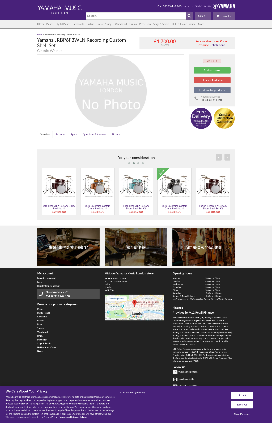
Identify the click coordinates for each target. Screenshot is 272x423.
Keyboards (78, 24)
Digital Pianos (63, 24)
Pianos (49, 24)
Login (39, 282)
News (39, 351)
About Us (188, 6)
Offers (40, 24)
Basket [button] (223, 16)
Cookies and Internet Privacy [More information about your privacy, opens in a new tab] (73, 417)
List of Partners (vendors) (132, 392)
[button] (203, 16)
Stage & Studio (161, 24)
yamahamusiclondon (188, 371)
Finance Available (212, 80)
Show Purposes (242, 414)
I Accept (242, 395)
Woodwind (121, 24)
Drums (133, 24)
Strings (108, 24)
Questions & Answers (94, 134)
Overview (45, 134)
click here (218, 45)
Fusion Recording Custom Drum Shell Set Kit (213, 207)
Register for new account (48, 286)
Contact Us (205, 6)
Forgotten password (46, 278)
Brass (100, 24)
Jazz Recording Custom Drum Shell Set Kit (59, 207)
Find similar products (212, 90)
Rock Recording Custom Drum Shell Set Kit (97, 207)
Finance (116, 134)
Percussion (145, 24)
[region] (136, 404)
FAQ (197, 6)
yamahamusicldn (186, 379)
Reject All (242, 404)
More (201, 24)
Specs (74, 134)
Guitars (90, 24)
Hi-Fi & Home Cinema (184, 24)
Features (60, 134)
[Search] (136, 16)
